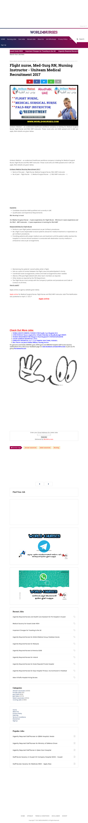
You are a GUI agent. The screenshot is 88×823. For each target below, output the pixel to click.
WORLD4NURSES (43, 32)
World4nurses (48, 439)
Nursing (34, 61)
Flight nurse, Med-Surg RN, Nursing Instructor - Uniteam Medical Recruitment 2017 (41, 70)
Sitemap (15, 715)
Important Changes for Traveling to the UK (42, 51)
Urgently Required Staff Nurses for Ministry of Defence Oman (35, 743)
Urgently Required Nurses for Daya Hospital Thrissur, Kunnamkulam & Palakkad (40, 671)
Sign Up (3, 45)
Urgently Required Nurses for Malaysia (26, 644)
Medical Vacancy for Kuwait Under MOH (26, 624)
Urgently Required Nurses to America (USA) (27, 651)
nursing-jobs (17, 700)
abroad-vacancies (18, 61)
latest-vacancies (27, 61)
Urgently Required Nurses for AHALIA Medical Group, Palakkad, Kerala (36, 637)
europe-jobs (17, 693)
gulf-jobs (16, 696)
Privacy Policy (17, 714)
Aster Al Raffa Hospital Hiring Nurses (25, 678)
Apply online (14, 294)
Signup (15, 721)
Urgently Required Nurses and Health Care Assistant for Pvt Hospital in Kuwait (39, 617)
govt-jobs (16, 694)
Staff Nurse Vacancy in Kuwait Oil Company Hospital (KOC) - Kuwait (38, 757)
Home (11, 61)
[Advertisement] (44, 14)
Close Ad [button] (83, 26)
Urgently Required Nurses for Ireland (25, 657)
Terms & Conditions (19, 717)
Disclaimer (16, 719)
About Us (16, 712)
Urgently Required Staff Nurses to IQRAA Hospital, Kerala (33, 737)
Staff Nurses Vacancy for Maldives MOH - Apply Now (32, 764)
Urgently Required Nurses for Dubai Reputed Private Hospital (33, 664)
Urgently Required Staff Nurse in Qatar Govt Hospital (32, 750)
